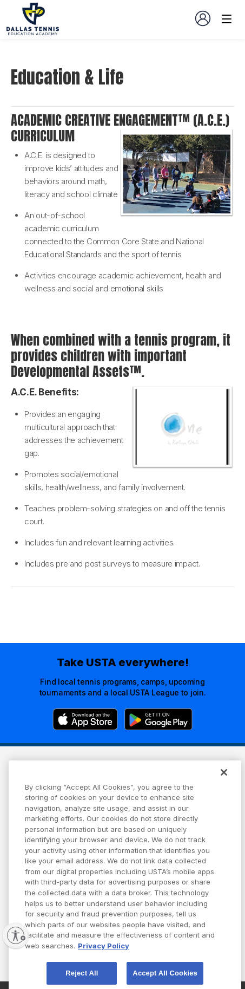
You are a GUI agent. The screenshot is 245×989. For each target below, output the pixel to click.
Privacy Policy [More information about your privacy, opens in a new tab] (103, 956)
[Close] (224, 783)
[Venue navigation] (227, 19)
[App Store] (85, 719)
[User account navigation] (203, 18)
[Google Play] (158, 719)
